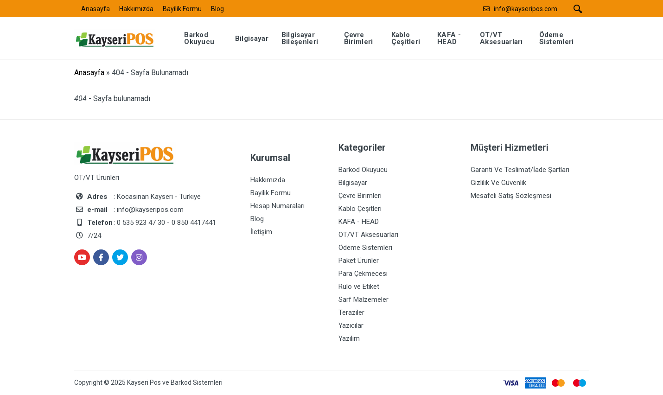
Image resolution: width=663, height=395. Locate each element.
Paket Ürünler (358, 260)
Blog (217, 9)
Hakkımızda (136, 9)
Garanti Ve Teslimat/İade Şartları (520, 170)
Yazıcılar (350, 325)
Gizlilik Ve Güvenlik (498, 182)
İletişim (261, 232)
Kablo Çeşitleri (360, 208)
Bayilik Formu (182, 9)
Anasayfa (95, 9)
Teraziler (351, 312)
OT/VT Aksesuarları (368, 234)
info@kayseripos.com (525, 9)
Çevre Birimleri (360, 195)
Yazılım (349, 338)
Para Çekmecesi (363, 273)
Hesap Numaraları (277, 206)
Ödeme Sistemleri (365, 247)
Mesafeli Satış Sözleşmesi (511, 195)
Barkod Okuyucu (363, 170)
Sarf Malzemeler (363, 299)
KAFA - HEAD (358, 221)
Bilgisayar (352, 182)
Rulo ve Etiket (358, 286)
